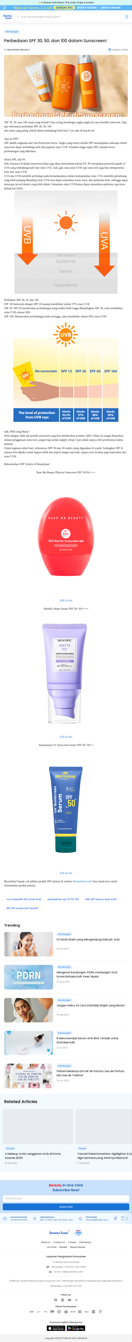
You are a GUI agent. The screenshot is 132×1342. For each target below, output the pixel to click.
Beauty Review (77, 1247)
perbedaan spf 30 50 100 (63, 899)
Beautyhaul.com (82, 881)
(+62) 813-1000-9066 (75, 1266)
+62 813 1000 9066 (18, 1220)
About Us (45, 1242)
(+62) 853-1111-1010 (72, 1286)
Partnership (85, 1242)
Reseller (63, 1247)
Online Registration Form (97, 1220)
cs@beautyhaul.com (72, 1271)
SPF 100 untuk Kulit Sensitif (22, 908)
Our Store (51, 1247)
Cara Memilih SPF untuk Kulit (23, 899)
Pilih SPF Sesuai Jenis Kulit (101, 899)
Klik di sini (66, 600)
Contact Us (59, 1242)
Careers (72, 1242)
